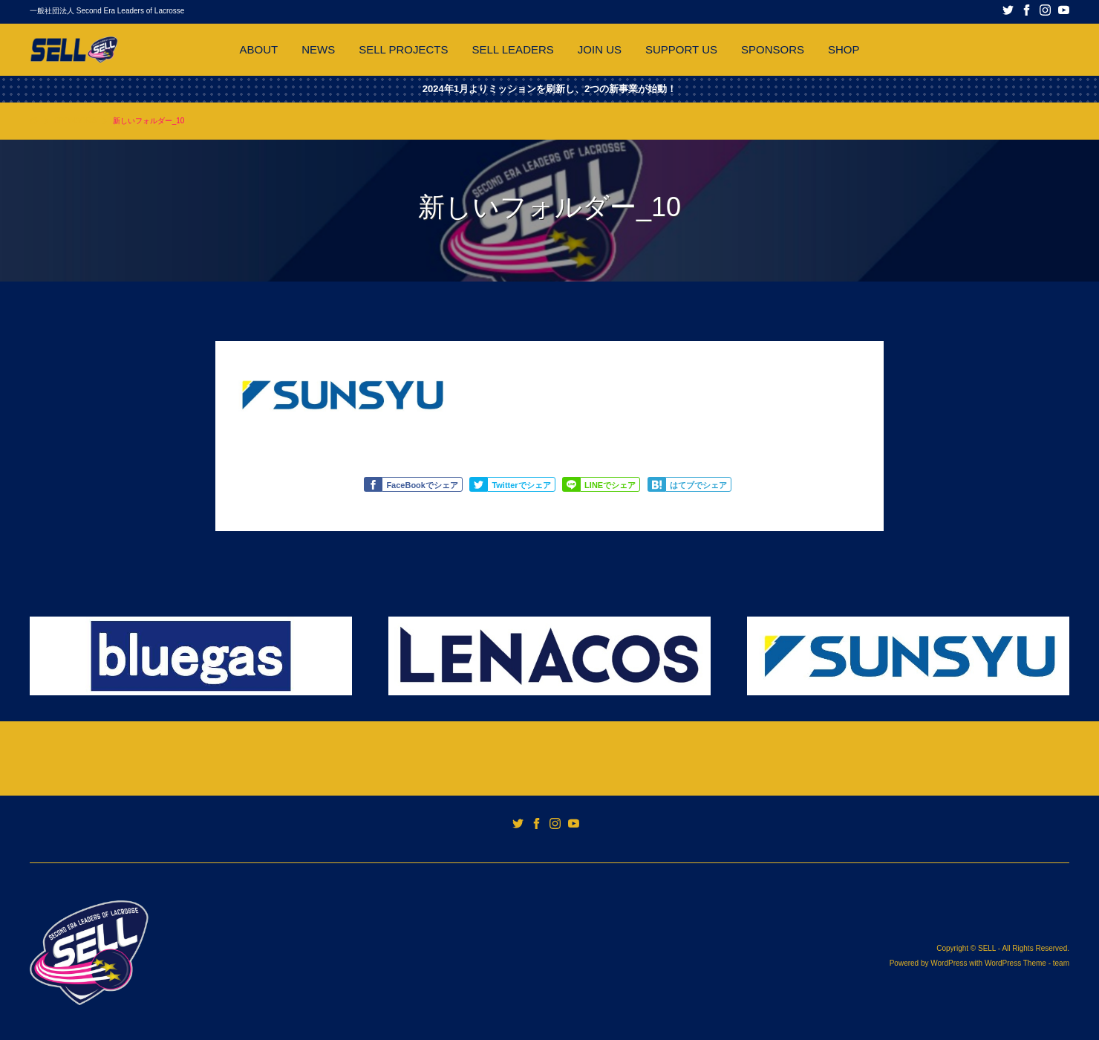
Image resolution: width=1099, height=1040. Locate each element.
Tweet (480, 485)
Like (375, 485)
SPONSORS (772, 49)
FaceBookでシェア (422, 485)
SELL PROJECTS (403, 49)
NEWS (318, 49)
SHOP (844, 49)
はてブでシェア (698, 485)
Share (573, 485)
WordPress (948, 963)
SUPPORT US (681, 49)
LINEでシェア (610, 485)
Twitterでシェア (521, 485)
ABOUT (258, 49)
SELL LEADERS (512, 49)
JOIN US (600, 49)
